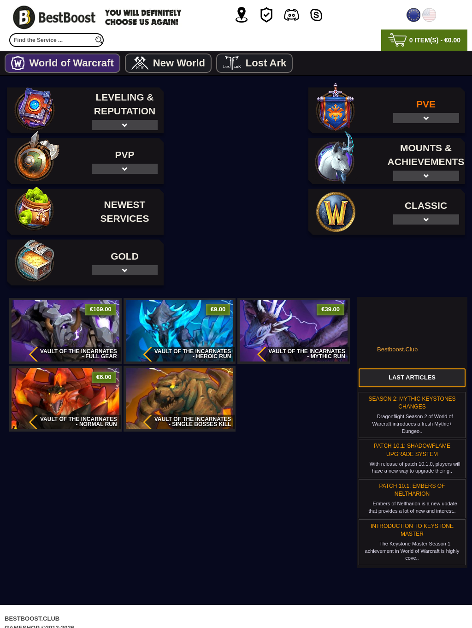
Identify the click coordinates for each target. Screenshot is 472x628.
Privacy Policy (197, 602)
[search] (99, 40)
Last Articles (412, 326)
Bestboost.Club (397, 298)
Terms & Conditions (266, 602)
